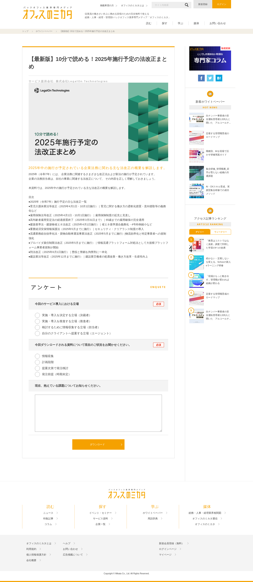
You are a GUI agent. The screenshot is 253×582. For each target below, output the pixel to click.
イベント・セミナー (100, 513)
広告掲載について (73, 554)
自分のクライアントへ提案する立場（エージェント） (77, 333)
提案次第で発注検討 (55, 368)
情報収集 (48, 356)
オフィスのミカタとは (38, 543)
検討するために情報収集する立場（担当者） (71, 327)
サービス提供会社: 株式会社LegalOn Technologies (68, 81)
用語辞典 (153, 518)
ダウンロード (97, 444)
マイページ (165, 554)
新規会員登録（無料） (171, 543)
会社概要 (31, 560)
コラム (48, 524)
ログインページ (168, 549)
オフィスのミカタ (205, 524)
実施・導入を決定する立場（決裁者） (67, 315)
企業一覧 (100, 524)
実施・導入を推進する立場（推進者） (67, 321)
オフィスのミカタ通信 (204, 518)
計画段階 (48, 362)
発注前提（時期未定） (56, 374)
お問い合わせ (218, 23)
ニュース (48, 513)
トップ (25, 31)
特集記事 (48, 518)
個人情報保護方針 (36, 554)
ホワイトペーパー (44, 31)
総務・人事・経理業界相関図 (205, 513)
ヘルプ (66, 543)
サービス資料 (100, 518)
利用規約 (31, 549)
